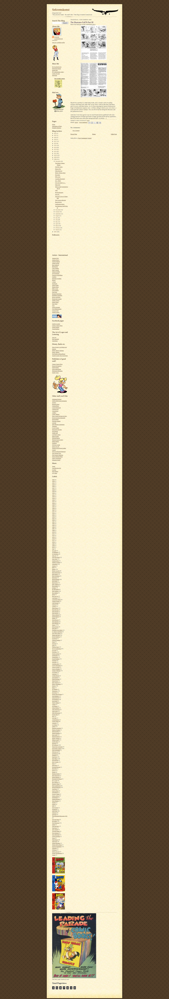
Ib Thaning (54, 689)
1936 (53, 500)
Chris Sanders (55, 268)
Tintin (53, 824)
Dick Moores (55, 623)
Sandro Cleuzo (55, 300)
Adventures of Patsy (57, 126)
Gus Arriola (55, 677)
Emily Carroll (55, 270)
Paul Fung (54, 757)
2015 (55, 145)
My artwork (55, 745)
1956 (53, 516)
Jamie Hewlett (55, 697)
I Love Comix (55, 428)
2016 (55, 143)
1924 (53, 484)
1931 (53, 494)
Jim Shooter (55, 431)
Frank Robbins (55, 329)
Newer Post (73, 134)
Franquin (54, 660)
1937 (53, 501)
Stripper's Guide (56, 444)
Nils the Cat (55, 751)
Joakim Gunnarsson (58, 37)
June (57, 219)
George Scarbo (55, 667)
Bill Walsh (54, 581)
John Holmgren (56, 709)
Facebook (54, 638)
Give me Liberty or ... (60, 182)
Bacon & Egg (58, 202)
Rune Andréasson (56, 785)
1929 (53, 491)
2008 (55, 159)
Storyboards (55, 807)
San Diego (54, 789)
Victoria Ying (55, 310)
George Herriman (56, 665)
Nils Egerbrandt (56, 750)
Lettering (54, 723)
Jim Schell (54, 701)
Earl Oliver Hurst (56, 633)
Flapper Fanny (55, 647)
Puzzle (53, 772)
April (57, 223)
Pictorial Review (56, 767)
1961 (53, 521)
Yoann (53, 855)
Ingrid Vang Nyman (57, 694)
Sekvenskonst (61, 9)
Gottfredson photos (59, 204)
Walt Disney (55, 839)
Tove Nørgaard (55, 834)
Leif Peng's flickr (56, 434)
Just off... (57, 194)
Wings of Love (55, 851)
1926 (53, 486)
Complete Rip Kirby (60, 178)
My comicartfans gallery (58, 72)
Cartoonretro (55, 411)
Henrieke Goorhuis (56, 278)
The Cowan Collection (57, 455)
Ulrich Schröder (56, 307)
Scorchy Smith (55, 794)
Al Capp (54, 550)
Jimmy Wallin (55, 702)
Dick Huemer (55, 621)
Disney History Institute (58, 350)
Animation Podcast (56, 399)
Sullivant (54, 812)
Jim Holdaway (55, 699)
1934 (53, 498)
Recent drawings (59, 192)
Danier (53, 618)
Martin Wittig (55, 287)
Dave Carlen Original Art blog (59, 416)
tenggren (54, 814)
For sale (54, 650)
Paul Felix (54, 292)
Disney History (55, 352)
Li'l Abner (54, 724)
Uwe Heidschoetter (56, 309)
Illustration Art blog (57, 429)
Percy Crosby (55, 762)
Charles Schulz (55, 601)
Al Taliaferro (55, 554)
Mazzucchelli (55, 731)
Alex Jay (54, 337)
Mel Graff (54, 735)
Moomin (54, 743)
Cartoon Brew (55, 406)
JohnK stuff (55, 433)
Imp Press (54, 692)
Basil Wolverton (56, 572)
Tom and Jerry (55, 826)
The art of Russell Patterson (59, 451)
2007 (55, 231)
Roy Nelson (55, 782)
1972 (53, 535)
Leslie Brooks (55, 719)
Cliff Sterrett (55, 603)
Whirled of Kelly (56, 460)
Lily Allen (54, 473)
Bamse (53, 569)
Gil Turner (54, 672)
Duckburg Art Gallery (57, 630)
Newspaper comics (56, 748)
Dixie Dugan (55, 626)
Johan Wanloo (55, 707)
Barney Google (55, 570)
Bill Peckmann (55, 579)
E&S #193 (57, 184)
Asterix (54, 565)
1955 (53, 515)
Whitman (54, 850)
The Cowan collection (60, 200)
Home (53, 124)
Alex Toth (54, 559)
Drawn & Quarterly (57, 366)
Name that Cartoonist (57, 746)
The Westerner (55, 823)
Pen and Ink (55, 760)
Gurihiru (54, 276)
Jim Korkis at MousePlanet (58, 354)
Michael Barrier (56, 438)
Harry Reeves (55, 682)
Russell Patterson (56, 787)
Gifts (56, 190)
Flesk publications (56, 369)
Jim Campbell (55, 339)
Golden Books (55, 675)
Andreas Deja (55, 258)
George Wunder (56, 669)
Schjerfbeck (55, 792)
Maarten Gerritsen (56, 728)
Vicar (53, 838)
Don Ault (54, 628)
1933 (53, 496)
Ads (53, 549)
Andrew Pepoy (55, 260)
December (58, 161)
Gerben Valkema (56, 670)
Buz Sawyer (55, 596)
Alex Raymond (55, 557)
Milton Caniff (55, 740)
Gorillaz (54, 469)
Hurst (53, 687)
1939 (53, 503)
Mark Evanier (55, 436)
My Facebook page (56, 66)
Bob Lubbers (55, 591)
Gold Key (54, 674)
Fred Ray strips (59, 166)
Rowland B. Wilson (57, 778)
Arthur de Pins (55, 263)
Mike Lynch (55, 288)
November (58, 209)
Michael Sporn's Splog (57, 439)
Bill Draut (54, 577)
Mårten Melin (55, 441)
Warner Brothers (56, 843)
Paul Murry (55, 758)
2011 (55, 153)
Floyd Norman (55, 273)
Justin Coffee (55, 285)
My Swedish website (59, 78)
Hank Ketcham (55, 679)
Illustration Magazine (57, 371)
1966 (53, 527)
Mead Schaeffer (56, 733)
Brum (53, 594)
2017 (55, 141)
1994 (53, 545)
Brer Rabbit (55, 593)
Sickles (54, 802)
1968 (53, 530)
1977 (53, 540)
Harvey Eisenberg (56, 684)
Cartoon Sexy (55, 409)
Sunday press (55, 372)
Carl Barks (54, 598)
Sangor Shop (55, 790)
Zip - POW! (58, 180)
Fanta (53, 642)
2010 (55, 155)
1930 (53, 493)
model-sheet (55, 741)
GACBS (54, 423)
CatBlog (54, 412)
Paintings (54, 755)
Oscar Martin (55, 290)
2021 (55, 135)
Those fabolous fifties (57, 456)
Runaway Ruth (55, 784)
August (57, 215)
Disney (54, 625)
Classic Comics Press (57, 325)
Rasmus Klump (56, 773)
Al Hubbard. (55, 552)
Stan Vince (54, 303)
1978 (53, 542)
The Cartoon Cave (56, 453)
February (58, 227)
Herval (53, 280)
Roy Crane (54, 780)
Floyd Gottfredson (56, 648)
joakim (54, 704)
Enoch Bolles (55, 419)
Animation (54, 564)
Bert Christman (56, 576)
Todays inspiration (56, 458)
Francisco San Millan (57, 275)
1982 (53, 543)
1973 (53, 537)
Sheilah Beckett (56, 799)
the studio (54, 821)
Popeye (54, 770)
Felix (53, 645)
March (57, 225)
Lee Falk (54, 718)
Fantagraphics (55, 367)
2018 (55, 139)
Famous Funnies (56, 640)
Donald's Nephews (56, 127)
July (57, 217)
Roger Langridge (56, 297)
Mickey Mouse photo (60, 172)
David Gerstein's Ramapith (58, 417)
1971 (53, 533)
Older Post (114, 134)
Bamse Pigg (58, 169)
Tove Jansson (55, 833)
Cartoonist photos (56, 599)
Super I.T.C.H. (55, 446)
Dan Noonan (55, 611)
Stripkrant (54, 809)
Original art (55, 753)
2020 (55, 137)
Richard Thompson (56, 293)
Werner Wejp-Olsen (57, 844)
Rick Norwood (55, 775)
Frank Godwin (55, 327)
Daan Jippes (55, 608)
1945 (53, 506)
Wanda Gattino (55, 312)
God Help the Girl (56, 468)
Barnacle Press (55, 404)
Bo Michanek (55, 589)
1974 (53, 538)
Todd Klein (55, 340)
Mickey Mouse (55, 738)
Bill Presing (55, 266)
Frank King (55, 655)
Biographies (55, 586)
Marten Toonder (56, 730)
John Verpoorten (56, 713)
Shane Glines (55, 302)
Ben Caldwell (55, 265)
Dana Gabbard (55, 614)
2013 (55, 149)
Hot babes (57, 174)
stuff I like (54, 811)
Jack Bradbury (55, 696)
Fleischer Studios (56, 421)
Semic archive (55, 795)
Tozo (53, 305)
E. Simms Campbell (57, 631)
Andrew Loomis (56, 323)
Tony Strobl (55, 829)
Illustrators (54, 691)
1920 (53, 481)
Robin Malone (55, 777)
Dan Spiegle (55, 613)
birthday (54, 587)
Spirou (53, 804)
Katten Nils (55, 70)
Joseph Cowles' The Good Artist (60, 355)
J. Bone (54, 282)
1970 (53, 532)
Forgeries (54, 652)
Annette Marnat (56, 261)
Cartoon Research (56, 407)
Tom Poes (54, 828)
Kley (53, 716)
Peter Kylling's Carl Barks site (59, 347)
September (58, 213)
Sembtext (54, 443)
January (58, 229)
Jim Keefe (54, 283)
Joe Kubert (54, 706)
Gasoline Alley (55, 664)
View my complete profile (58, 42)
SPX (53, 806)
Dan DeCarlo (55, 609)
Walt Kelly (54, 841)
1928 (53, 489)
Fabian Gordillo (56, 271)
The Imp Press (55, 819)
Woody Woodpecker (57, 853)
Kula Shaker (55, 471)
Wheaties (54, 848)
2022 (55, 133)
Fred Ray (54, 662)
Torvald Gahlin (55, 831)
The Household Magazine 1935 (59, 816)
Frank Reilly (55, 657)
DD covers (57, 176)
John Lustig (55, 711)
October (58, 211)
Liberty (54, 726)
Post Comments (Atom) (85, 138)
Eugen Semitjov (56, 636)
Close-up (54, 604)
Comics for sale (56, 73)
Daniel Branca (55, 616)
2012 (55, 151)
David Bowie (55, 620)
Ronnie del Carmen (57, 299)
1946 (53, 508)
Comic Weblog (55, 414)
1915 (53, 479)
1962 (53, 523)
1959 (53, 520)
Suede (53, 466)
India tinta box (58, 170)
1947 (53, 510)
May (57, 221)
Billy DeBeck (55, 584)
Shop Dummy (55, 801)
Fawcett (54, 643)
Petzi (53, 763)
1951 (53, 511)
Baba (53, 567)
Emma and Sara (56, 635)
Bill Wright (55, 582)
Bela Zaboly (55, 574)
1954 (53, 513)
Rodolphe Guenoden (57, 295)
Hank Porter (55, 680)
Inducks (54, 349)
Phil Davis (54, 765)
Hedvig (54, 686)
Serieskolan (55, 797)
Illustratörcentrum (56, 68)
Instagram (54, 75)
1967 (53, 528)
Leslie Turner (55, 721)
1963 (53, 525)
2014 (55, 147)
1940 (53, 505)
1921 (53, 483)
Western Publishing (57, 846)
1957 (53, 518)
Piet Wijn (54, 768)
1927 (53, 488)
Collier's (54, 606)
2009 (55, 157)
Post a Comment (76, 130)
